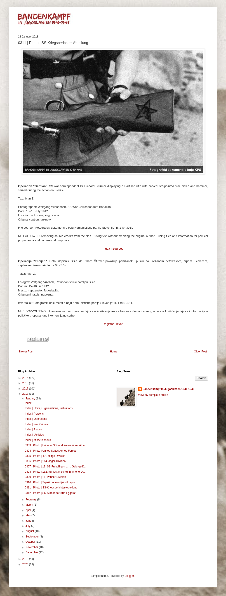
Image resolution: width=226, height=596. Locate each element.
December (32, 552)
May (28, 515)
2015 (25, 378)
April (29, 510)
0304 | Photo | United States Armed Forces (50, 450)
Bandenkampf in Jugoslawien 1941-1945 (168, 389)
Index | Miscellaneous (38, 440)
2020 (25, 564)
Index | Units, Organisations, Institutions (49, 408)
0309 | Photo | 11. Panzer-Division (45, 477)
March (30, 504)
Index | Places (33, 429)
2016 (25, 383)
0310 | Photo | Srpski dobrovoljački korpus (50, 482)
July (28, 526)
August (30, 531)
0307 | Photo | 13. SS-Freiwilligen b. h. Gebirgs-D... (55, 466)
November (32, 547)
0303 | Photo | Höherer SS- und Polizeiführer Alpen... (56, 445)
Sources (117, 248)
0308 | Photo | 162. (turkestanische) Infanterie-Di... (55, 471)
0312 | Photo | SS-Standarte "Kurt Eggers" (50, 493)
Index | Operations (36, 418)
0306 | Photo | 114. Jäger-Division (45, 461)
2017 (25, 388)
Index (106, 248)
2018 (25, 393)
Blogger (129, 575)
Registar (108, 324)
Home (113, 351)
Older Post (200, 351)
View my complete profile (153, 395)
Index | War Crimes (36, 424)
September (33, 536)
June (29, 520)
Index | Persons (34, 413)
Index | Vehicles (34, 434)
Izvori (119, 324)
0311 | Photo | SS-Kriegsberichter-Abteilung (51, 487)
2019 (25, 559)
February (31, 499)
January (31, 398)
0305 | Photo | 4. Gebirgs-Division (45, 456)
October (31, 541)
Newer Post (26, 351)
